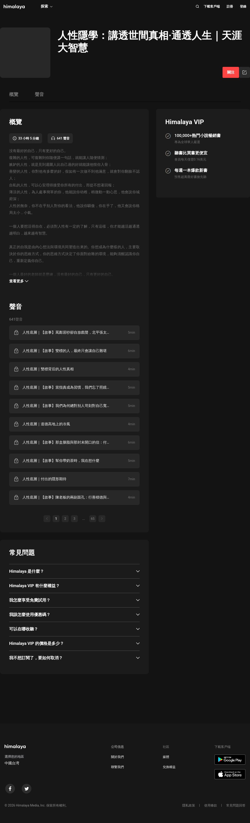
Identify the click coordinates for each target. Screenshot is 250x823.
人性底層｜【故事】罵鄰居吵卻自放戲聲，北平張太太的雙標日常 (66, 332)
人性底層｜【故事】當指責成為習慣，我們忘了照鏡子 (66, 387)
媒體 (166, 757)
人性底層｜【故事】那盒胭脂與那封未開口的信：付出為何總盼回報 (66, 442)
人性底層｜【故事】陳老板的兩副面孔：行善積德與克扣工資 (66, 497)
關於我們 (117, 757)
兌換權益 (169, 767)
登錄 (243, 6)
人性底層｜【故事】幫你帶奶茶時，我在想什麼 (60, 460)
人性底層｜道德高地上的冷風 (46, 424)
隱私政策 (188, 805)
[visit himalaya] (14, 7)
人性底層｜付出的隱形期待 (44, 479)
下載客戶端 (212, 6)
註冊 (230, 6)
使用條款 (210, 805)
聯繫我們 (117, 767)
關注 (230, 72)
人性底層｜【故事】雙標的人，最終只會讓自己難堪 (64, 351)
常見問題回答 (235, 805)
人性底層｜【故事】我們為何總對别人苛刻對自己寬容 (66, 405)
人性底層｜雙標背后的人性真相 (48, 369)
